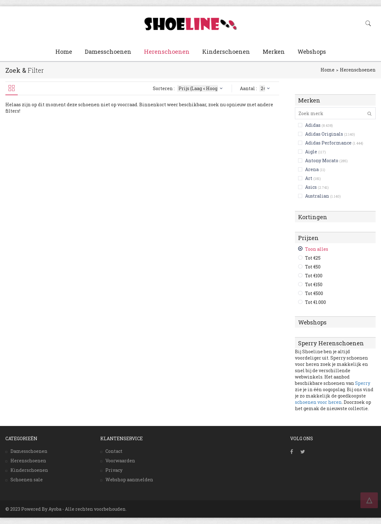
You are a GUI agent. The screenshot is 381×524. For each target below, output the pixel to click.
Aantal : (255, 88)
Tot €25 (313, 258)
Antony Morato (321, 160)
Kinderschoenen (226, 51)
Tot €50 (313, 267)
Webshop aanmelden (129, 480)
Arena (312, 169)
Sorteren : (188, 88)
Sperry (362, 383)
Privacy (113, 470)
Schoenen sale (26, 480)
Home (63, 51)
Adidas (313, 125)
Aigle (311, 152)
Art (308, 178)
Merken (274, 51)
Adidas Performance (328, 143)
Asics (311, 187)
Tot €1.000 (315, 302)
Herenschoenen (167, 51)
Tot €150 (313, 284)
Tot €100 (313, 276)
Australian (317, 196)
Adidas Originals (324, 134)
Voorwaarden (120, 461)
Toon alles (316, 249)
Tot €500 (314, 293)
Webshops (311, 51)
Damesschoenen (108, 51)
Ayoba (54, 509)
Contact (113, 451)
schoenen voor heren (318, 402)
